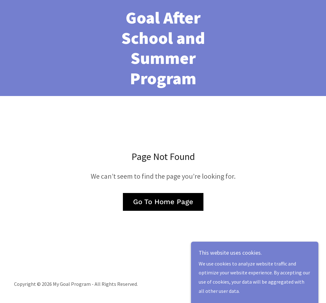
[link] (163, 82)
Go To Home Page (163, 202)
